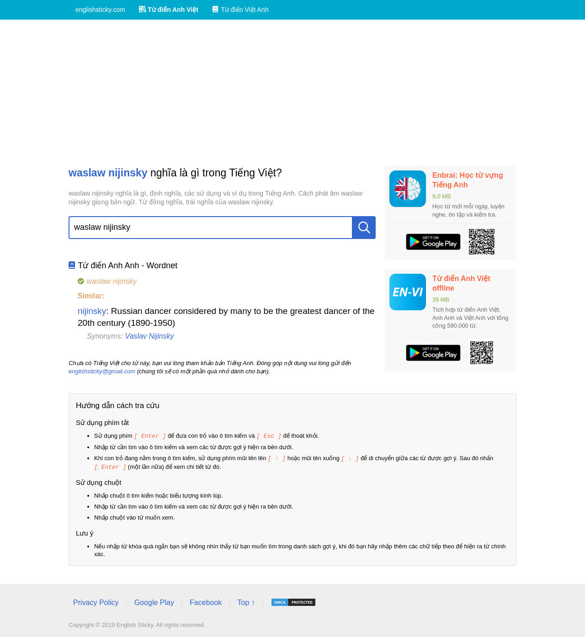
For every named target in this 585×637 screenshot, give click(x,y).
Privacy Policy (96, 601)
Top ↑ (246, 601)
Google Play (154, 601)
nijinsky (92, 311)
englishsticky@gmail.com (102, 371)
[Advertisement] (292, 93)
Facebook (206, 601)
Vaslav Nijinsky (149, 336)
